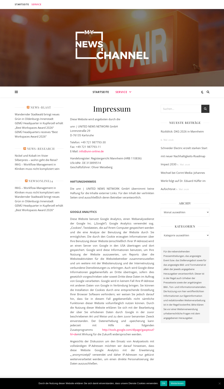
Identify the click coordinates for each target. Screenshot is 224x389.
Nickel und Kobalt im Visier (31, 155)
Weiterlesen (177, 383)
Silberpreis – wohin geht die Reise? (36, 160)
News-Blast (40, 107)
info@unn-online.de (91, 151)
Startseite (22, 4)
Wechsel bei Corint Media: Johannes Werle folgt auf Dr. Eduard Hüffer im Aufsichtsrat (183, 181)
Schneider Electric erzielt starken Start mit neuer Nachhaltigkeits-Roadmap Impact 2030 (184, 156)
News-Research (41, 149)
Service (36, 4)
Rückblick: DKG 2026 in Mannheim (182, 131)
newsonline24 (40, 181)
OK (163, 383)
